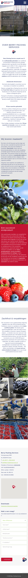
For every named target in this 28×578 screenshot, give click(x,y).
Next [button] (27, 19)
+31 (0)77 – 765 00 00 (8, 460)
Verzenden (7, 559)
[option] (14, 18)
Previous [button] (1, 19)
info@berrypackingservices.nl (10, 462)
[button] (14, 487)
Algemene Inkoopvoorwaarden (9, 506)
